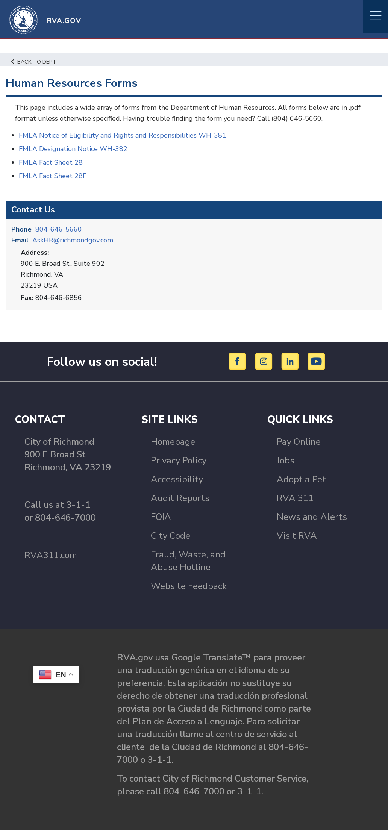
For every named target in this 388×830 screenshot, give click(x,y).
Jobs (285, 460)
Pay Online (299, 442)
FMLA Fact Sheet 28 (51, 162)
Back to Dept (34, 61)
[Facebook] (238, 361)
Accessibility (177, 479)
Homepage (173, 442)
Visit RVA (297, 536)
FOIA (161, 517)
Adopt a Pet (301, 479)
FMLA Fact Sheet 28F (52, 175)
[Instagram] (265, 361)
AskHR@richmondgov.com (72, 240)
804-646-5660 (58, 229)
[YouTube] (316, 361)
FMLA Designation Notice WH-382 (73, 148)
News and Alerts (312, 517)
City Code (170, 536)
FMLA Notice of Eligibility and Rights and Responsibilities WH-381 (122, 135)
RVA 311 (295, 498)
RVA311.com (50, 555)
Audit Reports (180, 498)
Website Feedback (189, 586)
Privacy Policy (178, 460)
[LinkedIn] (291, 361)
